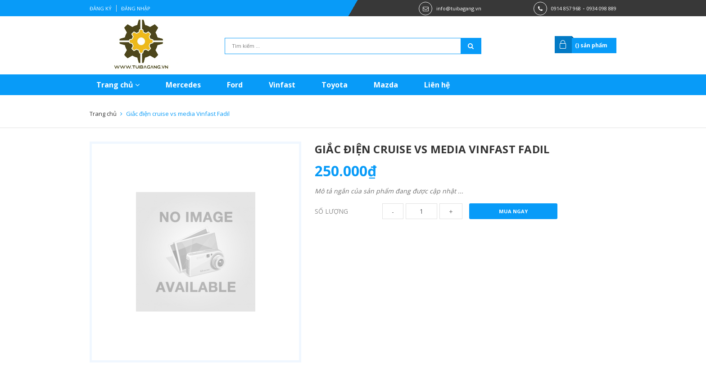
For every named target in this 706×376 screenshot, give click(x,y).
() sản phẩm (591, 45)
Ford (235, 85)
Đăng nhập (135, 8)
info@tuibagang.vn (458, 8)
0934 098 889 (601, 8)
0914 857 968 (566, 8)
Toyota (334, 85)
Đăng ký (101, 8)
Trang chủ (118, 85)
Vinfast (282, 85)
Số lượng (331, 211)
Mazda (386, 85)
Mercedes (183, 85)
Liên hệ (437, 85)
